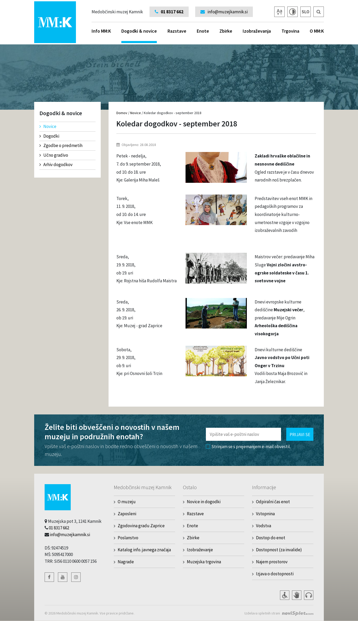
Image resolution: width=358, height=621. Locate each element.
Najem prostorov (272, 562)
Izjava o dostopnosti (275, 574)
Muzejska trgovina (204, 562)
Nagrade (126, 562)
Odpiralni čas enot (273, 502)
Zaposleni (127, 514)
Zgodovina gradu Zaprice (141, 526)
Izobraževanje (200, 550)
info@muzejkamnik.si (70, 534)
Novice (47, 126)
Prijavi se (300, 434)
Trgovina (290, 31)
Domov (121, 112)
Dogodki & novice (139, 35)
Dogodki (49, 136)
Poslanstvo (128, 538)
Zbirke (225, 31)
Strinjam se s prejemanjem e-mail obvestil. (248, 446)
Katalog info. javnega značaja (144, 550)
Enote (203, 31)
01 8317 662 (59, 528)
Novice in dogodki (203, 502)
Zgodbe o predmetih (60, 145)
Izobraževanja (257, 31)
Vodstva (263, 526)
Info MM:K (101, 31)
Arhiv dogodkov (56, 164)
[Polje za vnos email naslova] (243, 434)
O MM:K (317, 31)
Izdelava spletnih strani (262, 613)
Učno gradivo (53, 155)
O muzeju (127, 502)
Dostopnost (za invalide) (279, 550)
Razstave (177, 31)
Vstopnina (265, 514)
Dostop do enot (270, 538)
